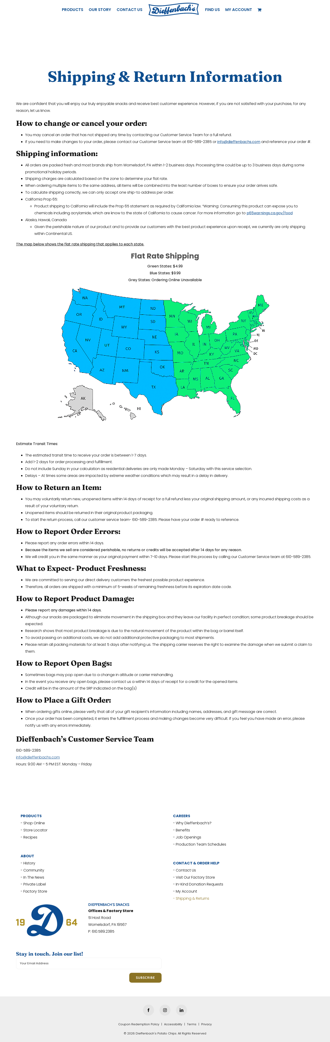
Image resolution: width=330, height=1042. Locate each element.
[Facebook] (148, 1010)
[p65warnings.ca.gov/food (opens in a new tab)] (270, 213)
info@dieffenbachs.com (38, 757)
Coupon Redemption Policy (138, 1024)
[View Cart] (260, 9)
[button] (238, 9)
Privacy (206, 1024)
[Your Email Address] (89, 963)
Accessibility (173, 1024)
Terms (191, 1024)
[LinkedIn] (181, 1010)
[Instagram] (165, 1010)
